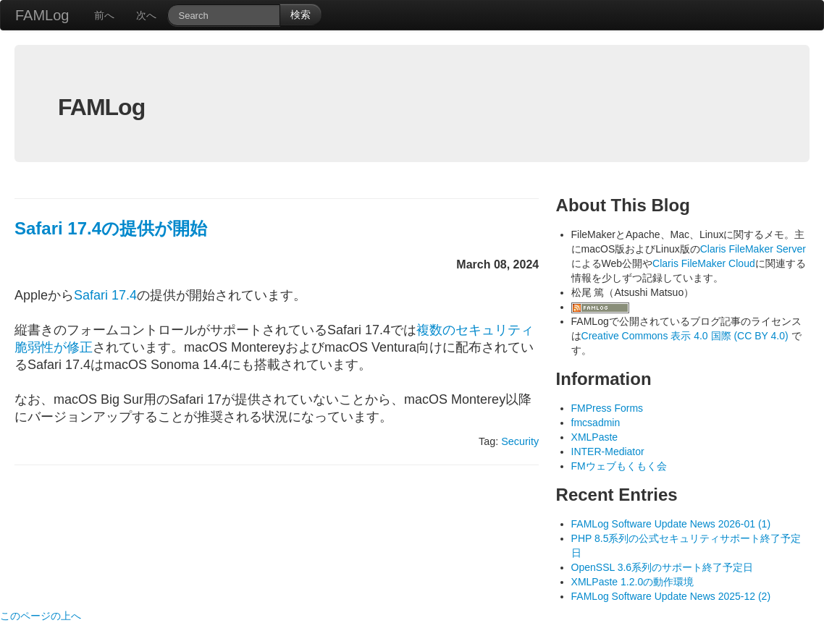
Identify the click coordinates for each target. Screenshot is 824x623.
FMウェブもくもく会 (619, 466)
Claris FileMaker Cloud (703, 263)
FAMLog (42, 15)
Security (520, 441)
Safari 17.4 (105, 295)
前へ (104, 15)
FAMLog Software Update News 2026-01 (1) (670, 524)
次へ (146, 15)
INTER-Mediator (607, 451)
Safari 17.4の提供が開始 (110, 228)
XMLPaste (594, 437)
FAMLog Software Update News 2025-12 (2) (670, 596)
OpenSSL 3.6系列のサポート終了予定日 (662, 567)
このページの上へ (40, 616)
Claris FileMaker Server (753, 249)
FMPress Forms (607, 408)
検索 (300, 14)
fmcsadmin (596, 422)
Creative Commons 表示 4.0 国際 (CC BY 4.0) (686, 336)
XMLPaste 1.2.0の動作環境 (632, 582)
